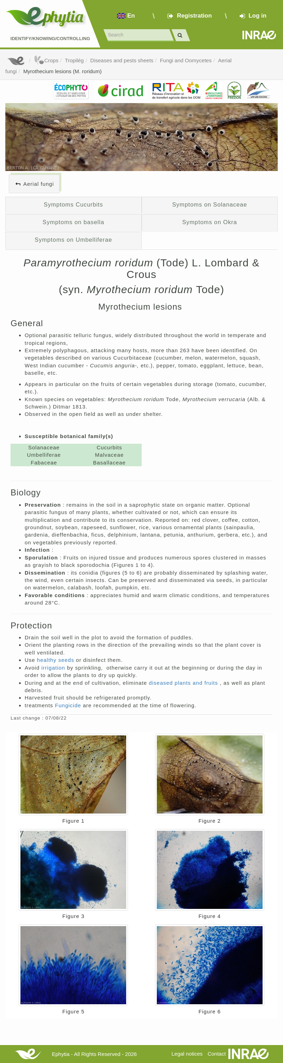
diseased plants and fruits (184, 683)
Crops (46, 60)
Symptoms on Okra (209, 222)
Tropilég (74, 60)
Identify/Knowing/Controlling (50, 38)
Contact (217, 1054)
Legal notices (186, 1054)
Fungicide (69, 705)
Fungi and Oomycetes (186, 60)
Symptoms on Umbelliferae (73, 239)
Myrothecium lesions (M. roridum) (62, 71)
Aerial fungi (38, 184)
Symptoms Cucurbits (73, 204)
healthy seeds (56, 660)
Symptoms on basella (73, 222)
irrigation (54, 668)
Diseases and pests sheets (121, 60)
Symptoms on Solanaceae (209, 204)
